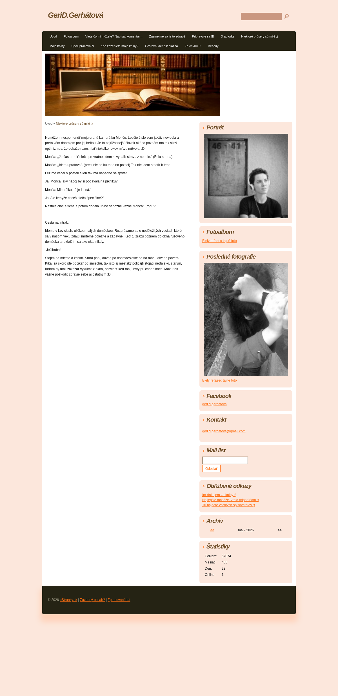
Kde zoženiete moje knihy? (119, 46)
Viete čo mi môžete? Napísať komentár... (113, 36)
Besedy (213, 46)
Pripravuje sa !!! (203, 36)
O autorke (227, 36)
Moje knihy (57, 46)
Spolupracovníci (82, 46)
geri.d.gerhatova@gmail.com (224, 431)
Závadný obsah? (92, 600)
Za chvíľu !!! (193, 46)
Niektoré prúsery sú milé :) (259, 36)
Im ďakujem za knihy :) (219, 495)
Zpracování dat (119, 600)
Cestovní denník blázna (161, 46)
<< (212, 530)
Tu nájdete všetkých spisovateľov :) (228, 505)
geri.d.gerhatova (214, 404)
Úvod (53, 36)
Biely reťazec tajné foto (219, 241)
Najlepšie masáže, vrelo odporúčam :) (230, 500)
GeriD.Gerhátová (75, 15)
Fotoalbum (71, 36)
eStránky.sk (68, 600)
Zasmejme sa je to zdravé (167, 36)
